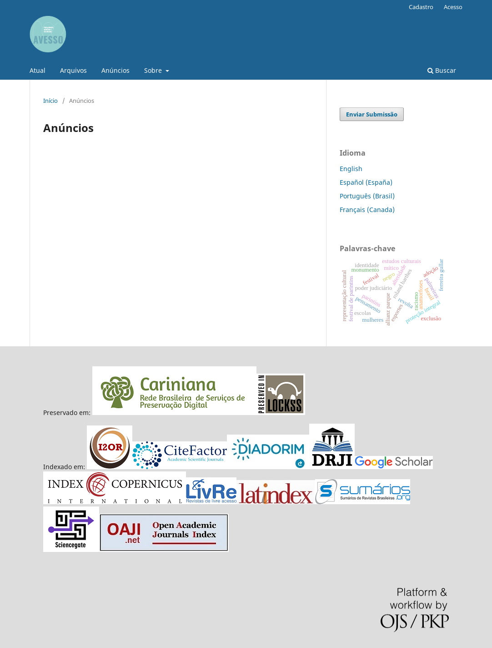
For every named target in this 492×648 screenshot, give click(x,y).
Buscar (441, 70)
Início (50, 100)
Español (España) (366, 182)
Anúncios (115, 70)
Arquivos (73, 70)
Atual (37, 70)
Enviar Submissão (371, 114)
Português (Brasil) (367, 196)
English (351, 168)
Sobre (154, 70)
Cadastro (421, 7)
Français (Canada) (367, 209)
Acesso (453, 7)
